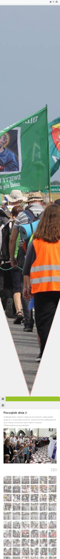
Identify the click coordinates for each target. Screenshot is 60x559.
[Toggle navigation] (3, 399)
